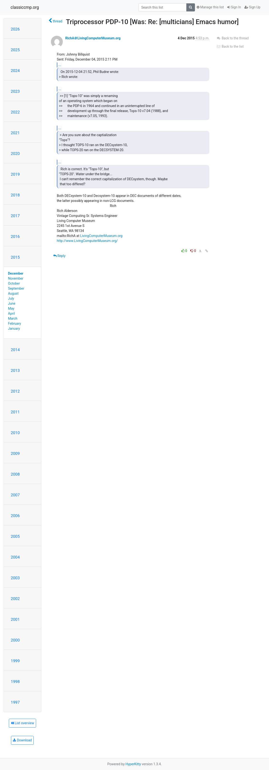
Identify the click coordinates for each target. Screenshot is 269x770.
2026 (15, 29)
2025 (15, 49)
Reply (59, 256)
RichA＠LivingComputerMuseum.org (92, 38)
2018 (15, 195)
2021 (15, 132)
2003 (15, 577)
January (14, 328)
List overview (22, 723)
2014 (15, 349)
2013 (15, 370)
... (59, 64)
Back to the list (229, 46)
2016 (15, 236)
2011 (15, 412)
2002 (15, 598)
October (14, 283)
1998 (15, 681)
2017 (15, 215)
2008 (15, 474)
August (13, 293)
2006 (15, 515)
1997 (15, 702)
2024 (15, 70)
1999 (15, 660)
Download (22, 740)
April (11, 313)
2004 (15, 557)
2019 (15, 174)
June (12, 303)
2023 (15, 91)
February (14, 323)
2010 (15, 432)
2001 (15, 619)
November (15, 278)
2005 (15, 536)
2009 (15, 453)
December (15, 273)
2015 (15, 257)
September (16, 288)
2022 (15, 112)
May (11, 308)
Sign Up (252, 7)
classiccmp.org (25, 7)
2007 (15, 495)
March (13, 318)
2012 (15, 391)
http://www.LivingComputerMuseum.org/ (87, 241)
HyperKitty (133, 764)
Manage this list (210, 7)
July (11, 298)
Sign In (234, 7)
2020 (15, 153)
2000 (15, 640)
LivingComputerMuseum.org (101, 236)
